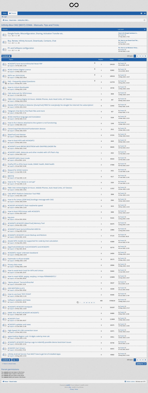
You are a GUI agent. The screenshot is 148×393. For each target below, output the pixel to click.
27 (84, 302)
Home (4, 13)
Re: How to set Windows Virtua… (128, 47)
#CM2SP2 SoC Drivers (16, 348)
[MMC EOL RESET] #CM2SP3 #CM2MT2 (23, 312)
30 (91, 302)
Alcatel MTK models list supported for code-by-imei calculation (33, 241)
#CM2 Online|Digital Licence (19, 69)
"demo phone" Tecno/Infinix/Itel (21, 282)
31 (94, 302)
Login (5, 17)
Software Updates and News (19, 300)
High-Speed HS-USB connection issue (23, 330)
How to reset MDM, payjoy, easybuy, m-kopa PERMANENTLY (32, 276)
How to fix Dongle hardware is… (128, 33)
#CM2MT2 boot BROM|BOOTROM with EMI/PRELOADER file (32, 146)
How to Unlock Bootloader (18, 87)
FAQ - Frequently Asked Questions (21, 81)
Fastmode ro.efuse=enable (18, 258)
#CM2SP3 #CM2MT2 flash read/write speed (25, 205)
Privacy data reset (15, 264)
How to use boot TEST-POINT (19, 294)
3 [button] (140, 56)
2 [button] (137, 56)
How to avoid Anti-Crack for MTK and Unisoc (25, 270)
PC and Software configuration (21, 48)
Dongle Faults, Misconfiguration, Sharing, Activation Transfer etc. (35, 33)
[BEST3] (11, 176)
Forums (13, 13)
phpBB (68, 385)
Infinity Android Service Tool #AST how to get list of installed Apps (34, 354)
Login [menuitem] (145, 14)
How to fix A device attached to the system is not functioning (32, 123)
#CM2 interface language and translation (24, 117)
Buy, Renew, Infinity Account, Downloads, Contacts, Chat (32, 41)
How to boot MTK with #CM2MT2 (21, 140)
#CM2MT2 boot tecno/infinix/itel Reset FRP (25, 63)
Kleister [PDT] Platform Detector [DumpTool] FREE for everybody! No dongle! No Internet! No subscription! (50, 105)
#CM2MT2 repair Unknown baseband (23, 253)
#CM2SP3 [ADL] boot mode (19, 158)
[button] (145, 56)
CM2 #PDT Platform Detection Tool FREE (24, 193)
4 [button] (142, 56)
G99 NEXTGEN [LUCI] (16, 288)
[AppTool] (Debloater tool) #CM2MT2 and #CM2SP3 (28, 247)
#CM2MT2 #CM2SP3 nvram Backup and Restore (27, 235)
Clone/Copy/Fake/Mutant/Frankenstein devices (27, 128)
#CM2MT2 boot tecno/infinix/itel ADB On (24, 229)
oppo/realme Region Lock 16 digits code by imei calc (29, 336)
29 (89, 302)
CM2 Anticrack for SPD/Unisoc (20, 93)
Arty (70, 387)
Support (122, 35)
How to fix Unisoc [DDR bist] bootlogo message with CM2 (31, 199)
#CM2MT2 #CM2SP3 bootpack (20, 307)
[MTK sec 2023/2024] (16, 75)
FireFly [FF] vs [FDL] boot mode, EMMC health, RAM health (31, 164)
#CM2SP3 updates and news (19, 324)
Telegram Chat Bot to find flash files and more (26, 111)
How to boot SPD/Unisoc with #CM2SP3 (24, 211)
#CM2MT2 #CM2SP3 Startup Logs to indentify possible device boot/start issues (39, 342)
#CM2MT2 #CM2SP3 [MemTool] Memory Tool (26, 223)
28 (86, 302)
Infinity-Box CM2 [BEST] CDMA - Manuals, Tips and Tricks (30, 25)
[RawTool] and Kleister (17, 134)
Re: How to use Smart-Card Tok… (128, 40)
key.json (11, 217)
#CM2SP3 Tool (13, 318)
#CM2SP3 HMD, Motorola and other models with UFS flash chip (33, 152)
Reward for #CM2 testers (18, 170)
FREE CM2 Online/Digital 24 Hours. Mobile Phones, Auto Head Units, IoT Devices (40, 99)
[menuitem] (141, 13)
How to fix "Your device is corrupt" (21, 182)
